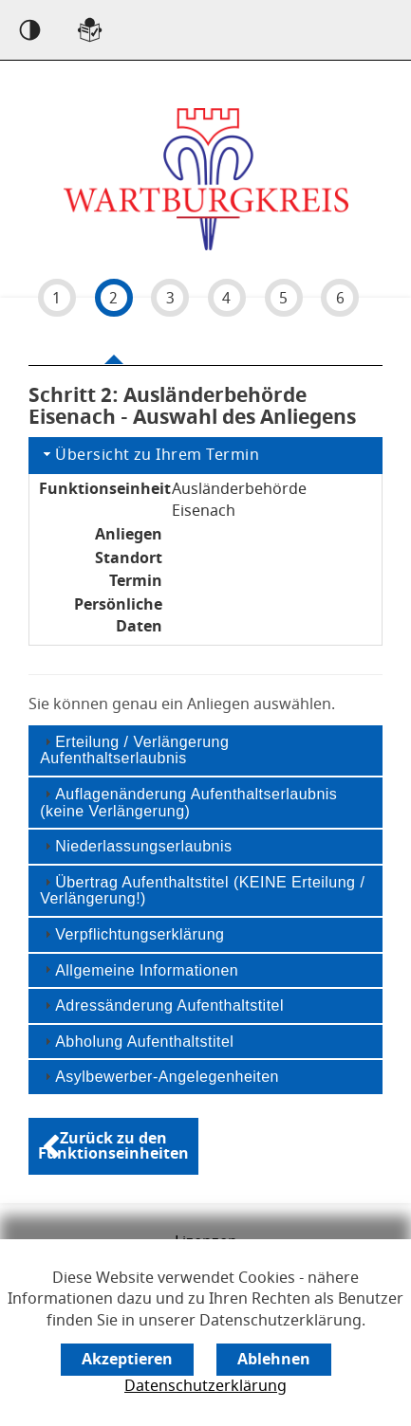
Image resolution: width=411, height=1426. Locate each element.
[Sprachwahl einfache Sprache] (90, 30)
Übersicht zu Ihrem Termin (149, 455)
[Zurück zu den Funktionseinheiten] (113, 1146)
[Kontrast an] (30, 30)
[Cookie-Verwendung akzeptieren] (127, 1360)
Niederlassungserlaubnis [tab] (136, 846)
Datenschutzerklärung (205, 1386)
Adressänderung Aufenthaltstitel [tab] (162, 1005)
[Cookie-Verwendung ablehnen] (273, 1360)
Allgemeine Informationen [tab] (139, 969)
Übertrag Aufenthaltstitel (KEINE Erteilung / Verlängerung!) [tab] (202, 890)
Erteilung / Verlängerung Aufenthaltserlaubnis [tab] (134, 750)
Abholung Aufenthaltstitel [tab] (137, 1041)
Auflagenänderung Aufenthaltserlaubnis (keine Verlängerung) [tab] (188, 802)
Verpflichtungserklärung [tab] (132, 934)
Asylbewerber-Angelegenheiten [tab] (159, 1077)
